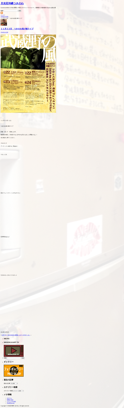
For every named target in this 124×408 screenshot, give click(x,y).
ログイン (9, 398)
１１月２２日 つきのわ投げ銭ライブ (17, 29)
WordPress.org (10, 403)
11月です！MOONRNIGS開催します (12, 335)
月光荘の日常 (4, 32)
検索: (2, 10)
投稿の (10, 399)
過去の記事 (7, 383)
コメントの (11, 401)
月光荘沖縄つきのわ (12, 3)
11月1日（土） (26, 335)
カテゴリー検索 (8, 390)
